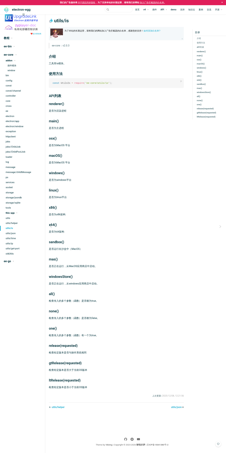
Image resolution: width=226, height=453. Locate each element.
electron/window (14, 126)
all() (195, 96)
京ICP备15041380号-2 (161, 445)
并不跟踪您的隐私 (86, 2)
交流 (209, 9)
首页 (137, 9)
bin (7, 75)
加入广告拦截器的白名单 (152, 2)
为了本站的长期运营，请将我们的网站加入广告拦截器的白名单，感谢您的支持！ (117, 30)
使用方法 (198, 43)
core (8, 101)
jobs (8, 141)
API (162, 9)
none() (196, 100)
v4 (144, 9)
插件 (154, 9)
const (9, 85)
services (10, 182)
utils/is (9, 228)
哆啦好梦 (144, 445)
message (10, 167)
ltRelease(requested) (203, 117)
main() (196, 55)
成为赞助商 (37, 34)
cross (8, 106)
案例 (201, 9)
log (7, 162)
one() (196, 104)
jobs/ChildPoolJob (15, 151)
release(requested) (202, 108)
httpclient (11, 136)
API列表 (197, 47)
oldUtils (10, 253)
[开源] (218, 9)
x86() (196, 76)
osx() (196, 59)
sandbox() (198, 84)
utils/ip (9, 243)
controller (11, 95)
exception (11, 131)
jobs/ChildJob (13, 146)
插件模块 (12, 65)
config (9, 80)
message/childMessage (18, 172)
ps (7, 177)
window (11, 70)
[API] (164, 9)
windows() (198, 68)
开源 (217, 9)
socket (9, 187)
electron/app (12, 121)
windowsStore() (201, 92)
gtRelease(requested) (203, 112)
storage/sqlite (13, 202)
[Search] (117, 9)
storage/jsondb (14, 197)
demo (174, 9)
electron (10, 116)
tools (8, 207)
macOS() (197, 64)
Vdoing (112, 445)
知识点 (191, 9)
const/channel (13, 90)
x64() (196, 80)
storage (10, 192)
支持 (182, 9)
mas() (196, 88)
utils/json (11, 233)
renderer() (198, 51)
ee (7, 111)
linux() (196, 72)
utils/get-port (12, 248)
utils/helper (12, 223)
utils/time (11, 238)
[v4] (145, 9)
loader (9, 157)
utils (8, 218)
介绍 (196, 38)
